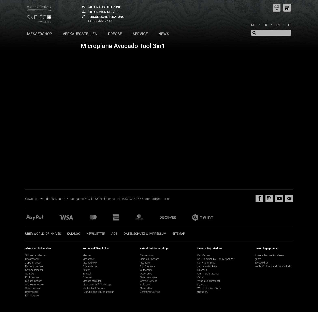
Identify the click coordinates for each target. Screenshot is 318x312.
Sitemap (178, 234)
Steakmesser (32, 288)
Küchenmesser (33, 280)
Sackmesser (32, 258)
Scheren (87, 277)
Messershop (39, 33)
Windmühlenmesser (208, 280)
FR (265, 25)
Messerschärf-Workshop (97, 284)
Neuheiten (145, 262)
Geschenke (146, 273)
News (163, 33)
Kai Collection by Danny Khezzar (215, 258)
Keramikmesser (34, 269)
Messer (87, 255)
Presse (115, 33)
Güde (200, 277)
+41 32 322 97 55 (100, 21)
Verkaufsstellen (80, 33)
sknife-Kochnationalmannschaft (273, 266)
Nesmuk (202, 269)
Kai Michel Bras (206, 262)
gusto (258, 258)
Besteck (87, 273)
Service (140, 33)
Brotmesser (31, 291)
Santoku (29, 273)
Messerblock (90, 262)
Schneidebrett (90, 266)
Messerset (89, 258)
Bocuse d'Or (261, 262)
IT (289, 25)
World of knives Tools (209, 288)
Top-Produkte (147, 266)
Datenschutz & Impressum (145, 234)
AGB (114, 234)
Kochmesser (32, 277)
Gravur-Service (148, 280)
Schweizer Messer (35, 255)
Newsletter (95, 234)
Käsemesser (32, 295)
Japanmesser (33, 262)
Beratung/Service (150, 291)
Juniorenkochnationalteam (270, 255)
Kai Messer (203, 255)
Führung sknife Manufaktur (98, 291)
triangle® (202, 291)
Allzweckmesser (34, 284)
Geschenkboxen (149, 277)
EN (278, 25)
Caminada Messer (208, 273)
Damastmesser (34, 266)
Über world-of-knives (43, 234)
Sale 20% (145, 284)
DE (253, 25)
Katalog (73, 234)
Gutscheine (146, 269)
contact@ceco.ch (157, 199)
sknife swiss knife (207, 266)
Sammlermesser (149, 258)
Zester (86, 269)
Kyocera (201, 284)
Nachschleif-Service (94, 288)
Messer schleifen (92, 280)
